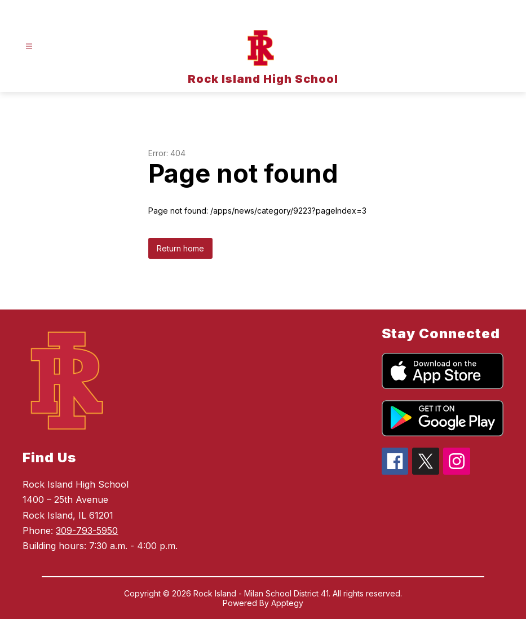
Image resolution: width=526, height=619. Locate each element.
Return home (180, 248)
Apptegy (287, 603)
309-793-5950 (87, 530)
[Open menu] (29, 46)
